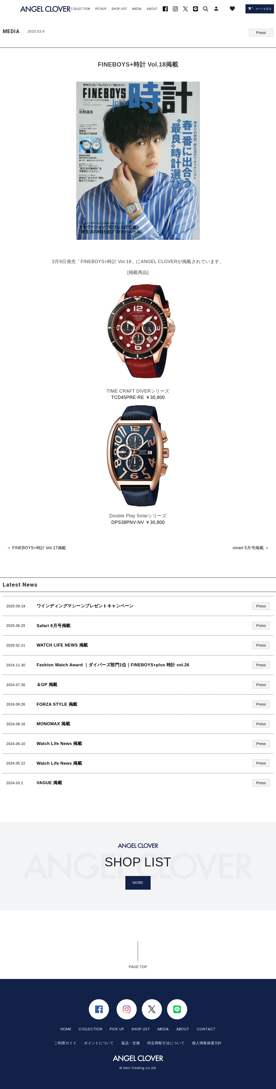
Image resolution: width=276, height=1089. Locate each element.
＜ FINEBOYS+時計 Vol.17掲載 (36, 548)
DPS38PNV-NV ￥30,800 (138, 522)
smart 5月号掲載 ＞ (251, 548)
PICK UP (117, 1029)
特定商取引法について (165, 1042)
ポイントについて (99, 1042)
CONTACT (206, 1029)
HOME (66, 1029)
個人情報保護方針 (207, 1042)
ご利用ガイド (65, 1042)
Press (261, 33)
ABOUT (182, 1029)
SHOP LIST (140, 1029)
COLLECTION (90, 1029)
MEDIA (163, 1029)
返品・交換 (130, 1042)
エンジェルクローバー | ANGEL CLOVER (45, 9)
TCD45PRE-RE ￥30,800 (138, 397)
